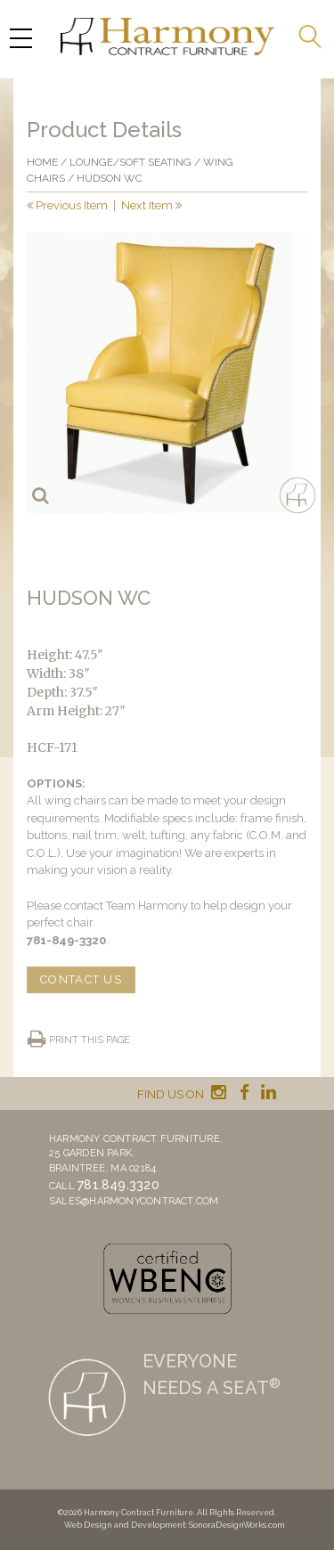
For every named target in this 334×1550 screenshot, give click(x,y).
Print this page (89, 1040)
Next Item (147, 205)
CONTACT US (81, 979)
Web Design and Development (124, 1525)
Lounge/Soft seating (130, 162)
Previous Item (72, 205)
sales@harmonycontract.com (134, 1201)
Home (42, 162)
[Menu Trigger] (20, 37)
